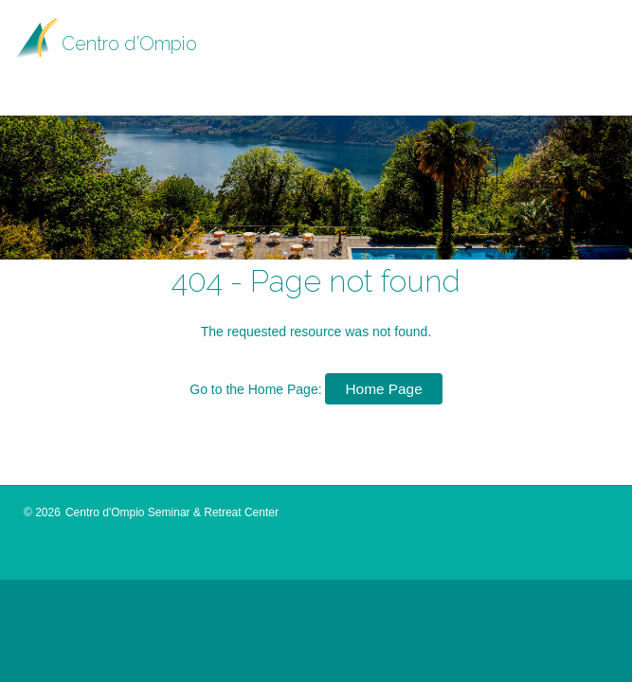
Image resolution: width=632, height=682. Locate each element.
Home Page (383, 389)
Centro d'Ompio (129, 43)
